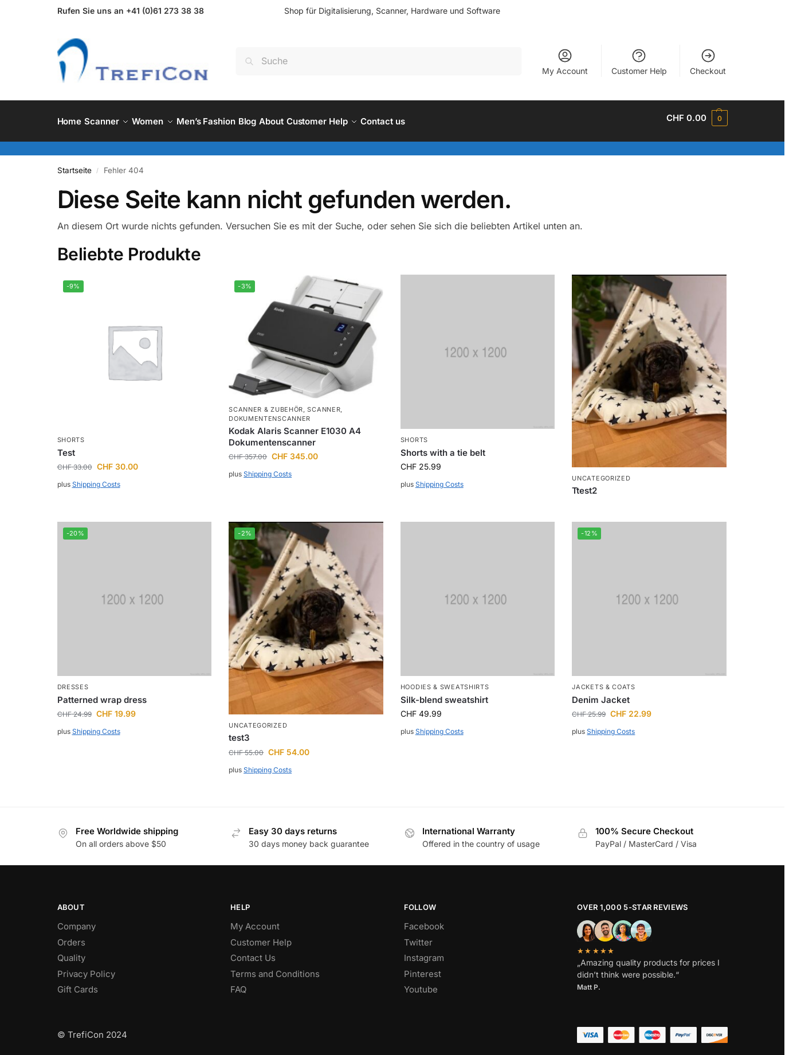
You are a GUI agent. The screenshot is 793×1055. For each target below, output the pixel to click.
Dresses (73, 681)
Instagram (424, 951)
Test (66, 446)
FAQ (238, 983)
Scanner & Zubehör (266, 403)
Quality (71, 951)
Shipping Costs (96, 478)
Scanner (323, 403)
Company (76, 920)
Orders (71, 936)
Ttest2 (584, 484)
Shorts (71, 433)
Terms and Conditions (275, 967)
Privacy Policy (86, 967)
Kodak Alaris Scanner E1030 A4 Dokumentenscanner (295, 430)
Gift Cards (77, 983)
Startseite (74, 164)
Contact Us (253, 951)
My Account (565, 62)
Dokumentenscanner (270, 412)
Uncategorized (601, 472)
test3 (239, 731)
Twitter (418, 936)
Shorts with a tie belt (443, 446)
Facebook (424, 920)
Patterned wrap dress (102, 693)
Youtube (421, 983)
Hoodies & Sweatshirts (445, 681)
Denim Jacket (601, 693)
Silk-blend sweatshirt (444, 693)
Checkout (708, 62)
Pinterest (422, 967)
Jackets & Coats (603, 681)
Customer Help (639, 62)
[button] (696, 118)
